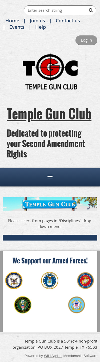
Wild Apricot (53, 356)
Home (12, 20)
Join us (37, 20)
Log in (86, 40)
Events (17, 27)
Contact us (68, 20)
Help (40, 27)
